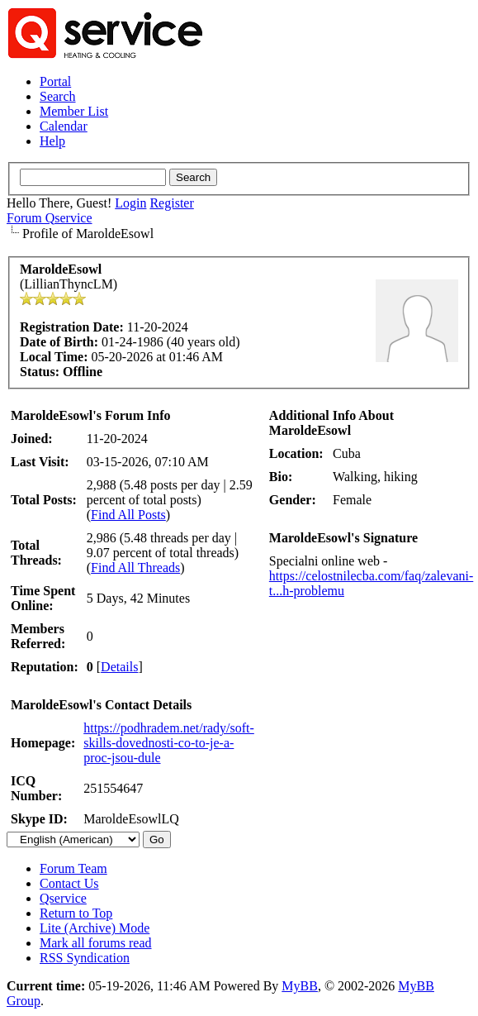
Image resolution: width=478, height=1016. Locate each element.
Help (52, 141)
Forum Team (73, 868)
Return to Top (76, 913)
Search (58, 96)
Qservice (63, 898)
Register (171, 203)
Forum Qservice (49, 218)
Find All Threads (135, 567)
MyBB (300, 986)
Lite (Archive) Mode (94, 928)
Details (119, 667)
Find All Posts (128, 515)
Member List (74, 111)
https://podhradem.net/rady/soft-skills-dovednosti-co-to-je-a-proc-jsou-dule (168, 743)
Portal (55, 81)
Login (130, 203)
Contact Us (69, 883)
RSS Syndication (85, 958)
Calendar (64, 126)
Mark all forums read (96, 943)
